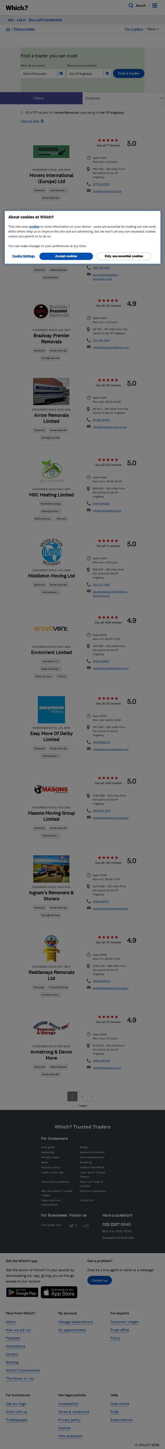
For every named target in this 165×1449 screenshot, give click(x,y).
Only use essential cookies (124, 256)
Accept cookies (66, 256)
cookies (34, 226)
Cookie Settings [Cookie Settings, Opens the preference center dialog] (23, 256)
